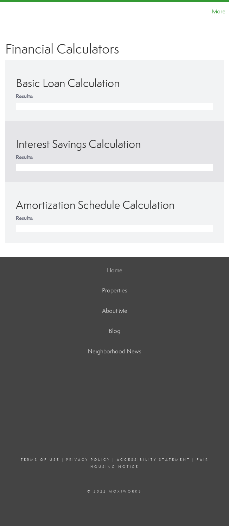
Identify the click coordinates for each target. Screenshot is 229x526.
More (218, 11)
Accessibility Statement (153, 460)
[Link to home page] (9, 11)
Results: (24, 96)
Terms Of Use (40, 460)
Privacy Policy (88, 460)
